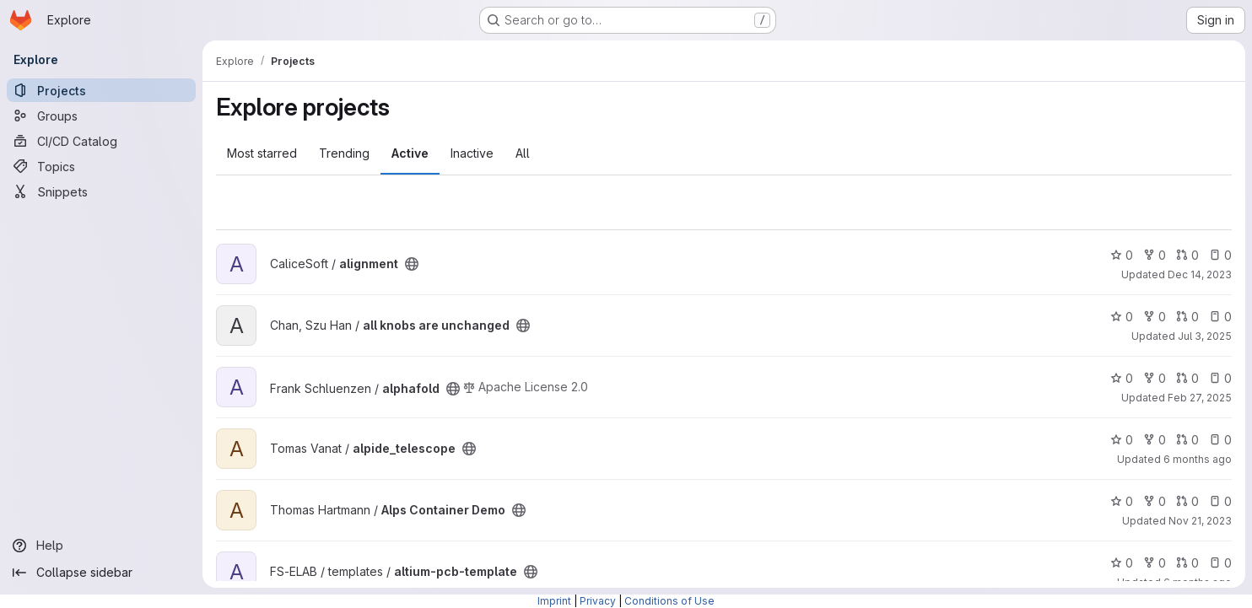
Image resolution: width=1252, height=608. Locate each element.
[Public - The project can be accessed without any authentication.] (411, 264)
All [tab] (522, 153)
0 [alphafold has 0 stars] (1121, 378)
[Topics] (101, 166)
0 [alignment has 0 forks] (1154, 255)
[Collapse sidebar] (101, 572)
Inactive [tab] (472, 153)
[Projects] (101, 90)
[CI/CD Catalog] (101, 141)
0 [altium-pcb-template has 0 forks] (1154, 563)
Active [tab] (410, 153)
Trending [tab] (344, 153)
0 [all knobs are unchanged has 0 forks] (1154, 316)
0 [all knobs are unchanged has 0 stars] (1121, 316)
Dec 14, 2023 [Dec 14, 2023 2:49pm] (1200, 274)
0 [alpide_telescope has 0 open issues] (1220, 440)
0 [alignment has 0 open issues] (1220, 255)
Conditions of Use (669, 601)
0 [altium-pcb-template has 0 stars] (1121, 563)
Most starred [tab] (262, 153)
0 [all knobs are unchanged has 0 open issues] (1220, 316)
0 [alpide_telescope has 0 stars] (1121, 440)
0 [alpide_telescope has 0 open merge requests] (1187, 440)
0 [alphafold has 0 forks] (1154, 378)
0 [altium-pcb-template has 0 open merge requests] (1187, 563)
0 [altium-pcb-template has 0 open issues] (1220, 563)
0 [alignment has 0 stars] (1121, 255)
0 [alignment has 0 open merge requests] (1187, 255)
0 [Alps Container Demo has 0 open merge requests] (1187, 501)
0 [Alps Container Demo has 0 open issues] (1220, 501)
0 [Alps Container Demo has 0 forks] (1154, 501)
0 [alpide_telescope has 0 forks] (1154, 440)
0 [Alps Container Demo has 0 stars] (1121, 501)
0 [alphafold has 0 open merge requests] (1187, 378)
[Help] (101, 545)
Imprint (554, 601)
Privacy (598, 601)
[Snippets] (101, 191)
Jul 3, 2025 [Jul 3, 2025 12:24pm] (1205, 336)
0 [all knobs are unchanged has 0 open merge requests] (1187, 316)
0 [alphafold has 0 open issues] (1220, 378)
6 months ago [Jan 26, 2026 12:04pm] (1197, 459)
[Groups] (101, 115)
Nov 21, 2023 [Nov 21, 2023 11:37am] (1200, 520)
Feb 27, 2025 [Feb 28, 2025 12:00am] (1200, 397)
